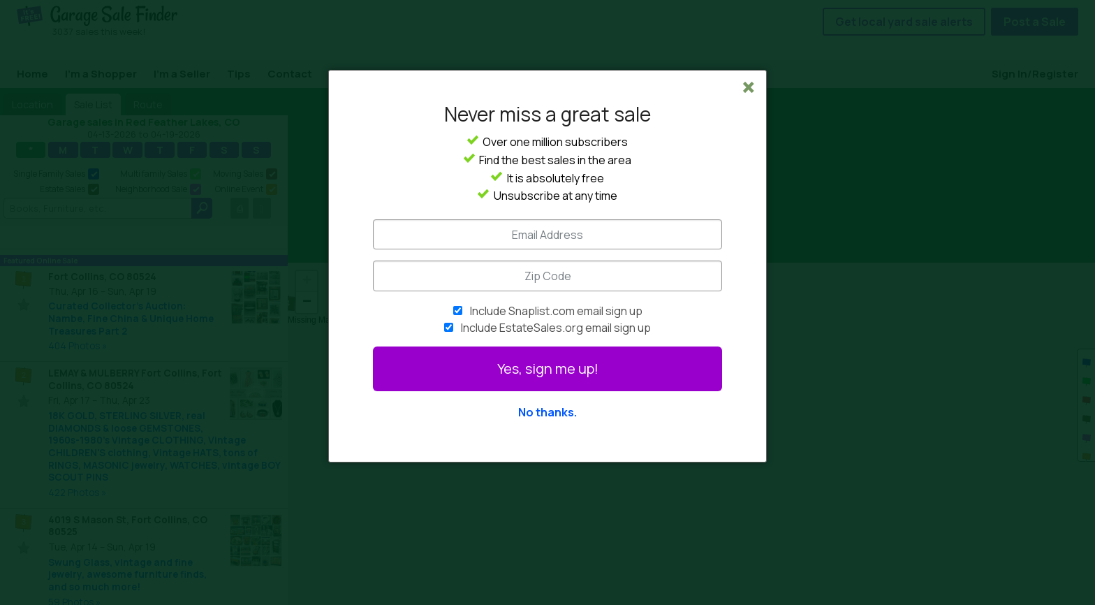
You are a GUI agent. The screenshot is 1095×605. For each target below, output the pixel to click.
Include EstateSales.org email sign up (556, 327)
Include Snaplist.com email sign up (556, 311)
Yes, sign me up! (547, 368)
